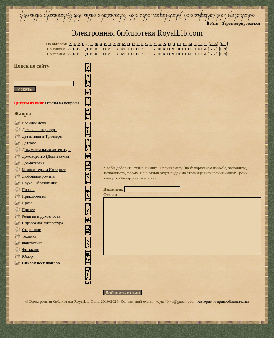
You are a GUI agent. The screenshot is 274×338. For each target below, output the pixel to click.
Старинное (31, 229)
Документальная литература (46, 149)
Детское (29, 142)
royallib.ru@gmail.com (175, 312)
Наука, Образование (39, 182)
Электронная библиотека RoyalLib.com (137, 33)
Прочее (28, 209)
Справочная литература (42, 222)
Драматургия (33, 162)
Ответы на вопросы (62, 102)
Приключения (34, 196)
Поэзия (28, 189)
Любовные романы (38, 176)
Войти (213, 23)
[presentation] (151, 284)
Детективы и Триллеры (42, 136)
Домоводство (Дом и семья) (46, 156)
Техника (29, 236)
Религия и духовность (41, 216)
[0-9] (224, 43)
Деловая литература (39, 129)
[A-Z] (213, 43)
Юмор (27, 256)
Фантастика (32, 242)
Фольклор (30, 249)
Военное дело (34, 122)
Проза (27, 202)
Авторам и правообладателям (223, 312)
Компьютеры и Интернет (44, 169)
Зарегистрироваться (241, 23)
